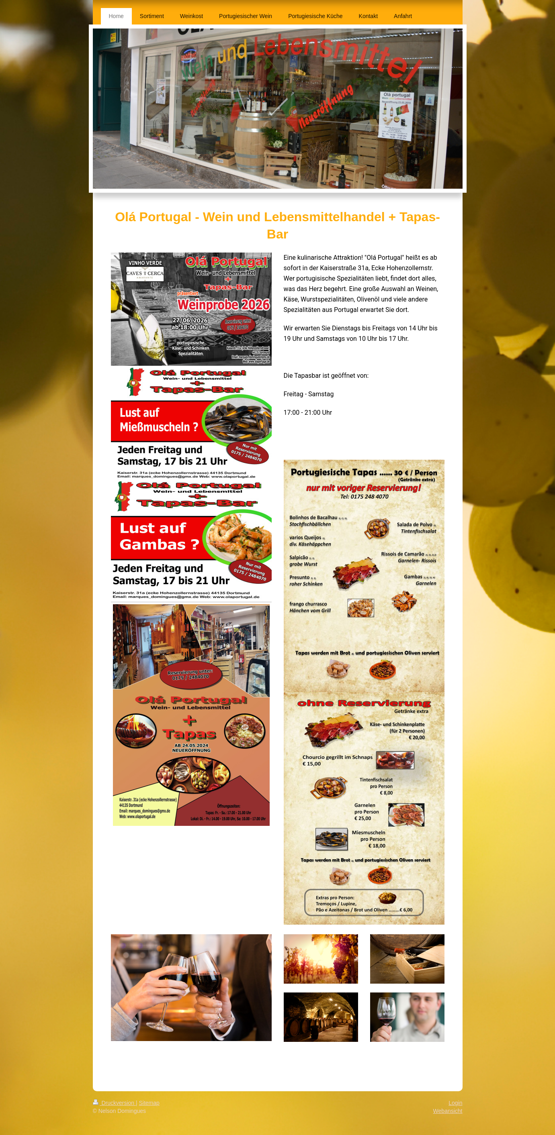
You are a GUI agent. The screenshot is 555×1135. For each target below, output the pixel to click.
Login (455, 1103)
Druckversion (114, 1103)
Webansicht (448, 1111)
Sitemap (149, 1103)
